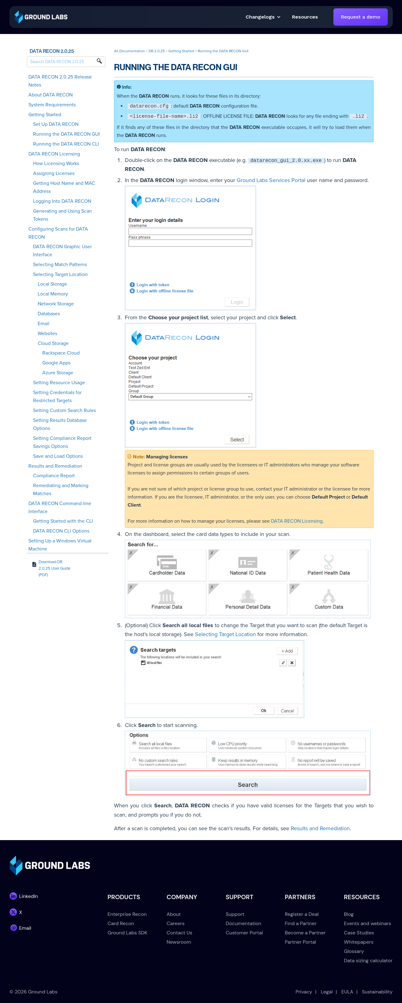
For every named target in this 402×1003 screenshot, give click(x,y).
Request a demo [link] (360, 17)
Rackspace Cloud (61, 353)
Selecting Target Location (60, 274)
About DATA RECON (50, 95)
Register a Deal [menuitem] (302, 914)
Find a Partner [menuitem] (301, 923)
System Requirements (52, 105)
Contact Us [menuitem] (179, 932)
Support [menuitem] (235, 914)
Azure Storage (57, 373)
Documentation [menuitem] (243, 923)
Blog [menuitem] (348, 914)
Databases (49, 314)
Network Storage (56, 304)
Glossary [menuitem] (354, 951)
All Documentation (129, 51)
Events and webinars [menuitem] (367, 923)
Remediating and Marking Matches (60, 489)
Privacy (303, 991)
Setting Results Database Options (60, 424)
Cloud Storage (53, 343)
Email (43, 324)
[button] (305, 17)
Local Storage (52, 284)
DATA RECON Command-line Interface (59, 507)
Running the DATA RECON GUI (66, 134)
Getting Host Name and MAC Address (64, 187)
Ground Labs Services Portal (271, 180)
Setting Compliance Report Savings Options (62, 442)
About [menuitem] (174, 914)
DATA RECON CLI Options (61, 531)
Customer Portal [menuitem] (244, 932)
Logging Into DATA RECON (62, 201)
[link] (41, 16)
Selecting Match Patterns (60, 264)
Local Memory (53, 294)
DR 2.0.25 (157, 51)
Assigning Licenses (53, 173)
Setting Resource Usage (59, 383)
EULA (347, 991)
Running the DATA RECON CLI (66, 144)
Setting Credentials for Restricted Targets (57, 396)
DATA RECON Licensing (54, 154)
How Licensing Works (56, 163)
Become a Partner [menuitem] (305, 932)
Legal (326, 991)
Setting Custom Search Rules (64, 410)
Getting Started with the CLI (63, 521)
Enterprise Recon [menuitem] (127, 914)
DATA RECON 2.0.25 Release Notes (60, 81)
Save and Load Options (58, 456)
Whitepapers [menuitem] (358, 942)
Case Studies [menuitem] (359, 932)
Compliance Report (54, 476)
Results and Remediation (55, 466)
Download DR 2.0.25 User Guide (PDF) (54, 568)
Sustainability (377, 991)
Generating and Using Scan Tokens (62, 215)
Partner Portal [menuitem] (300, 942)
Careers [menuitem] (175, 923)
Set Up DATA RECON (55, 124)
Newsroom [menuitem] (179, 942)
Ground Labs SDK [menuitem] (127, 932)
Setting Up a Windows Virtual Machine (59, 545)
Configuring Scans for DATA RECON (58, 233)
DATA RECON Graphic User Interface (62, 251)
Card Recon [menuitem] (121, 923)
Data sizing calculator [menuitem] (368, 960)
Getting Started (44, 115)
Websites (47, 333)
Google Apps (56, 363)
